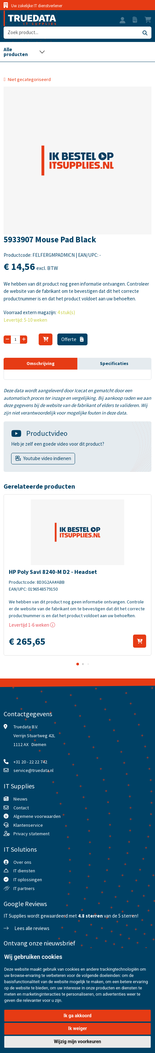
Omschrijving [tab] (41, 363)
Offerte (72, 339)
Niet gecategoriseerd (29, 79)
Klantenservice (28, 825)
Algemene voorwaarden (37, 816)
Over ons (22, 862)
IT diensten (24, 871)
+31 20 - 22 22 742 (30, 762)
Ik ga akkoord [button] (77, 1015)
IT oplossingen (27, 879)
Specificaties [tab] (114, 363)
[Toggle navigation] (24, 52)
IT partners (24, 888)
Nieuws (20, 799)
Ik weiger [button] (77, 1028)
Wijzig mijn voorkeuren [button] (77, 1041)
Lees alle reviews (26, 928)
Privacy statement (31, 834)
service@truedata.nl (33, 770)
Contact (21, 808)
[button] (122, 21)
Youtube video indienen (47, 458)
